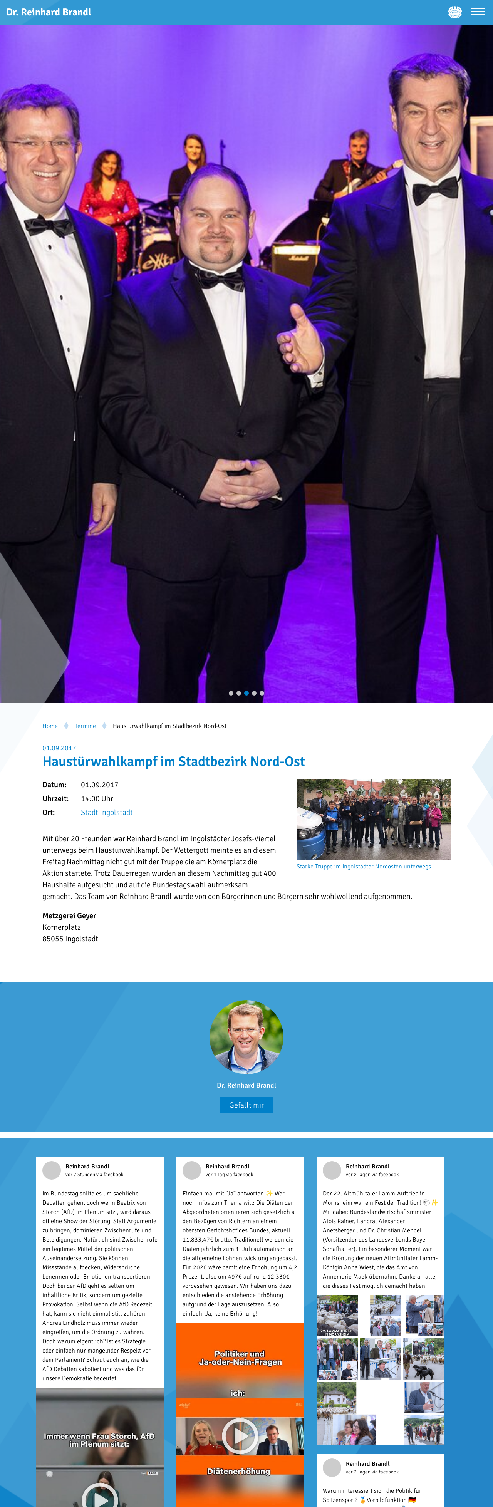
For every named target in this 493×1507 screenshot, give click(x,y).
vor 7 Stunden (80, 1175)
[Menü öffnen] (478, 12)
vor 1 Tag (216, 1175)
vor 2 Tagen (359, 1175)
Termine (85, 726)
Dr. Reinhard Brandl (246, 1085)
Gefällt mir (246, 1105)
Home (50, 726)
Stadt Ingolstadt (107, 812)
